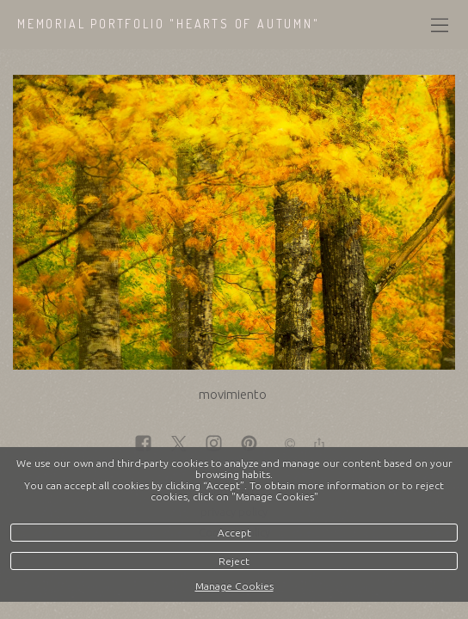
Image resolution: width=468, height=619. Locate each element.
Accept (234, 532)
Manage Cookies (234, 585)
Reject (234, 561)
